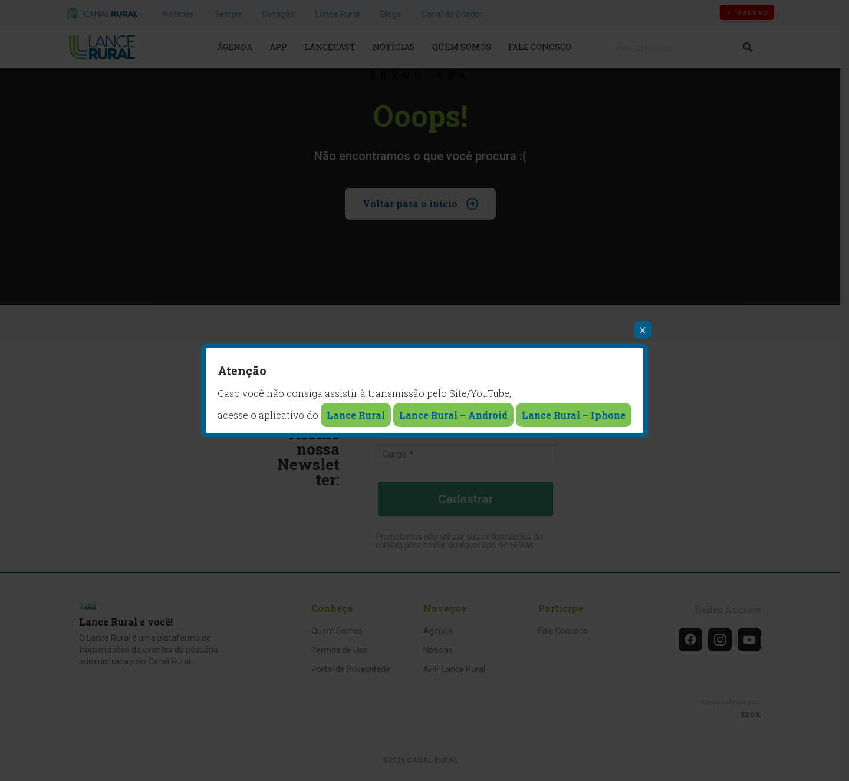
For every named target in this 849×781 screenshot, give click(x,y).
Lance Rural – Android (453, 415)
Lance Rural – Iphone (574, 415)
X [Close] (643, 330)
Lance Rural (356, 415)
